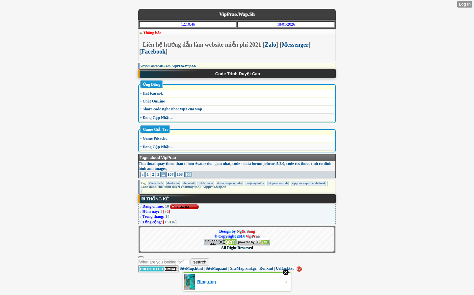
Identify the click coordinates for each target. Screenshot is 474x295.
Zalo (270, 44)
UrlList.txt (285, 268)
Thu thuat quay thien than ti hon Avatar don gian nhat (184, 163)
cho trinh (189, 183)
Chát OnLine (154, 101)
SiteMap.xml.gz (243, 268)
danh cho (173, 183)
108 (180, 174)
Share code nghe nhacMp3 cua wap (172, 109)
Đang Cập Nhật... (157, 117)
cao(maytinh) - (255, 183)
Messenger (295, 44)
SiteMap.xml (216, 268)
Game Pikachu (155, 138)
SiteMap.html (191, 268)
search (199, 262)
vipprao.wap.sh (278, 183)
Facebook (153, 51)
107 (170, 174)
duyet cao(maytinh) (229, 183)
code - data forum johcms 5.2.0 (258, 163)
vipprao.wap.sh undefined (308, 183)
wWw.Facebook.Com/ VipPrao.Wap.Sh (168, 66)
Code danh (156, 183)
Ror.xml (266, 268)
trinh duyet (205, 183)
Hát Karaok (153, 93)
